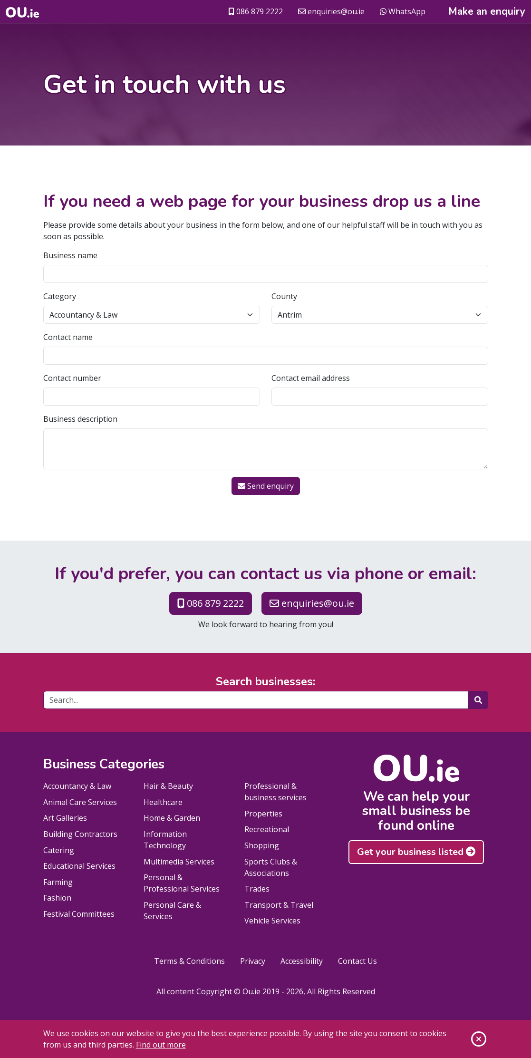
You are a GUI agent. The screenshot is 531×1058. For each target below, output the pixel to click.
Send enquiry (266, 486)
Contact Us (357, 961)
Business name (70, 255)
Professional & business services (275, 792)
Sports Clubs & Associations (270, 867)
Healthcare (163, 802)
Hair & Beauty (168, 786)
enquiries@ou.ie (331, 11)
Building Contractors (80, 834)
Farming (58, 882)
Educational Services (79, 866)
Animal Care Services (80, 802)
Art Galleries (65, 818)
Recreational (266, 829)
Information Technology (165, 840)
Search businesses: (265, 682)
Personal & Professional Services (182, 883)
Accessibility (301, 961)
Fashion (57, 898)
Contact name (68, 337)
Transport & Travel (278, 905)
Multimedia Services (179, 861)
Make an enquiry (486, 12)
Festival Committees (79, 914)
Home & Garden (172, 818)
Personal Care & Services (172, 911)
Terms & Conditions (189, 961)
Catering (58, 850)
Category (59, 296)
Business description (80, 419)
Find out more (161, 1044)
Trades (257, 888)
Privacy (252, 961)
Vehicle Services (272, 920)
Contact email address (310, 378)
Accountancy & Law (77, 786)
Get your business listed (416, 851)
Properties (263, 813)
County (284, 296)
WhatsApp (402, 11)
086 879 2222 (256, 11)
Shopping (261, 845)
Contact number (72, 378)
